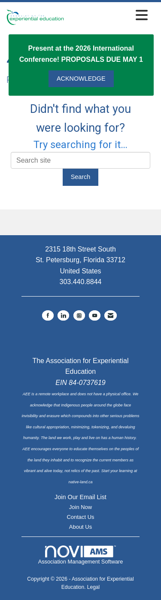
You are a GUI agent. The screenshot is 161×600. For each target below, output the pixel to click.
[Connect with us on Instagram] (79, 315)
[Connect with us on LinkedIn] (63, 315)
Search (81, 176)
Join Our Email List (80, 497)
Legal (93, 587)
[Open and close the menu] (108, 15)
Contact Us (80, 517)
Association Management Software (80, 555)
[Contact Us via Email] (110, 315)
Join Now (80, 507)
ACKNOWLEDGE (81, 78)
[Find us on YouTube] (94, 315)
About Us (80, 527)
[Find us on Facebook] (48, 315)
